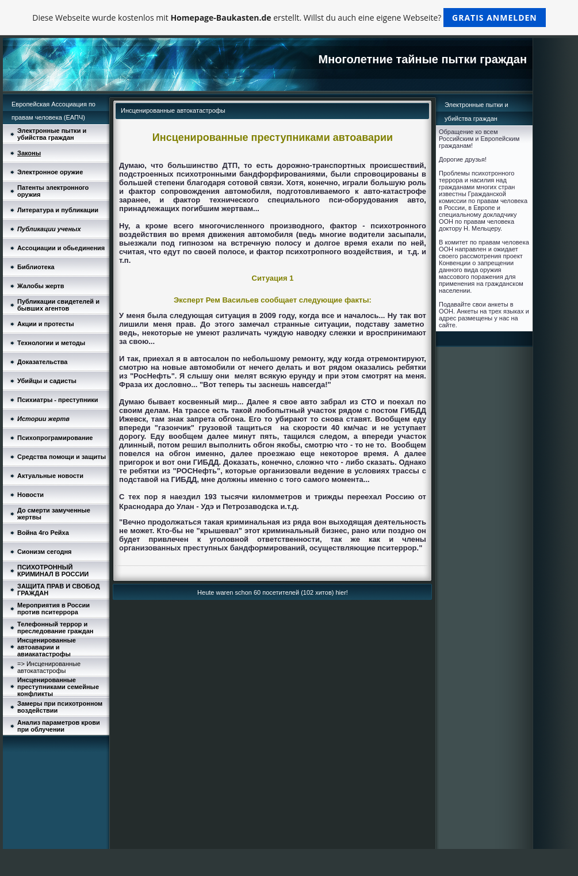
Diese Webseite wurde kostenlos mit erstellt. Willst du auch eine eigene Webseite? (289, 17)
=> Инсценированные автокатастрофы (49, 667)
